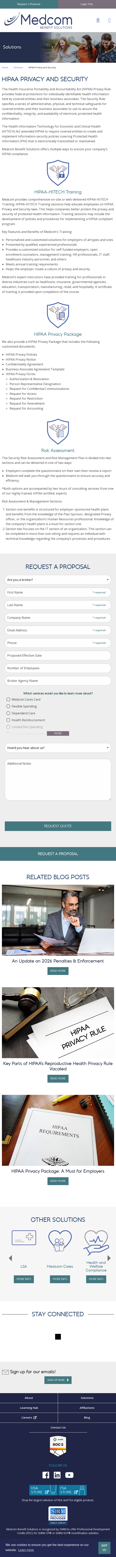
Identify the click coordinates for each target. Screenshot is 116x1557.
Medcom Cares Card (26, 699)
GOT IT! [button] (104, 1548)
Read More (58, 971)
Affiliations (87, 1408)
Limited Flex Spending (27, 727)
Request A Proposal (58, 853)
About (29, 1398)
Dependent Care (23, 713)
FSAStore (73, 1490)
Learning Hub (29, 1408)
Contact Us (58, 1427)
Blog (87, 1417)
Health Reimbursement (28, 720)
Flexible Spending (24, 706)
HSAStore (44, 1490)
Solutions (18, 67)
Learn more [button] (26, 1550)
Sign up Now (58, 1380)
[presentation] (34, 810)
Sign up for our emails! (29, 1372)
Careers (39, 1417)
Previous (10, 1258)
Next (109, 1258)
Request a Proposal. (29, 4)
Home (5, 67)
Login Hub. (87, 4)
